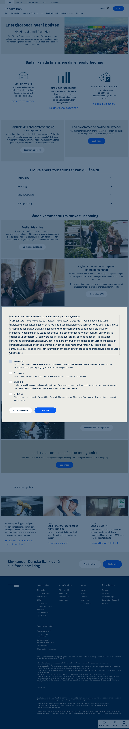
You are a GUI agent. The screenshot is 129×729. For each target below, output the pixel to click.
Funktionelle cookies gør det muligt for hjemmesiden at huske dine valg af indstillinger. (50, 374)
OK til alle (45, 410)
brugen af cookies (78, 340)
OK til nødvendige (20, 410)
